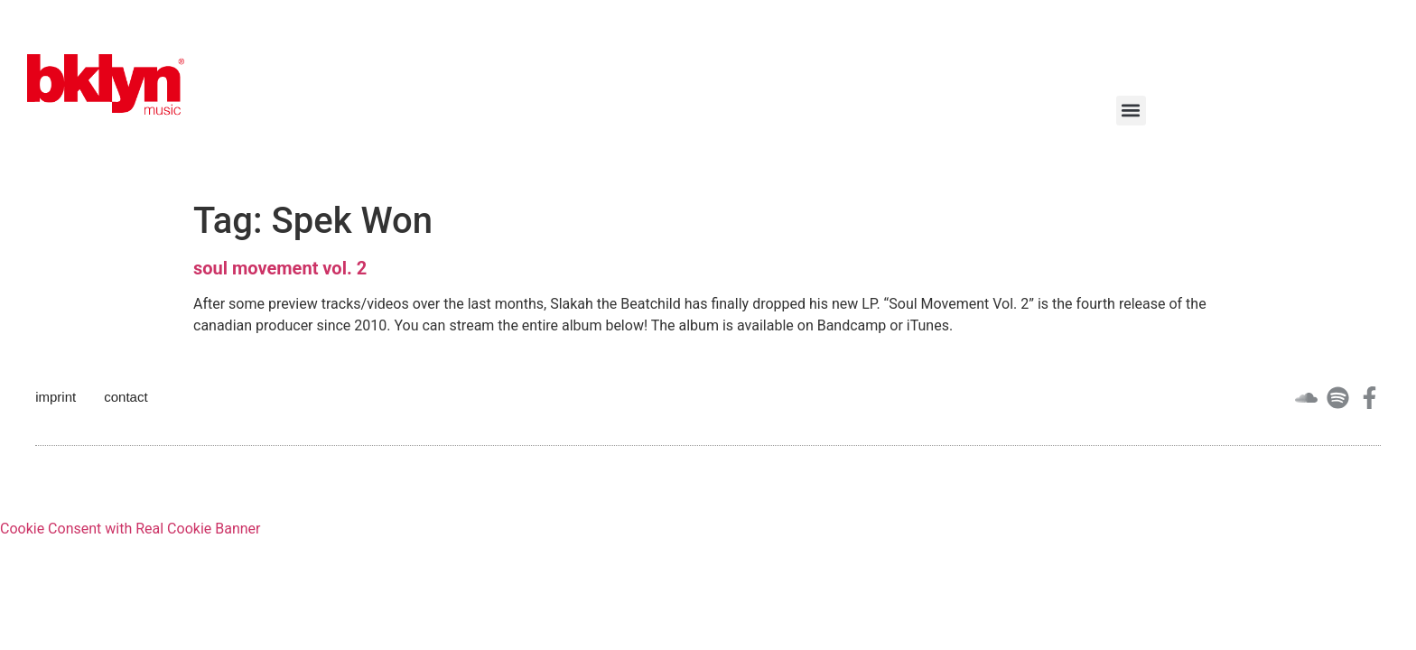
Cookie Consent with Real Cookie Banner (130, 528)
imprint (55, 396)
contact (125, 396)
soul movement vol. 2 (280, 268)
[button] (1131, 110)
